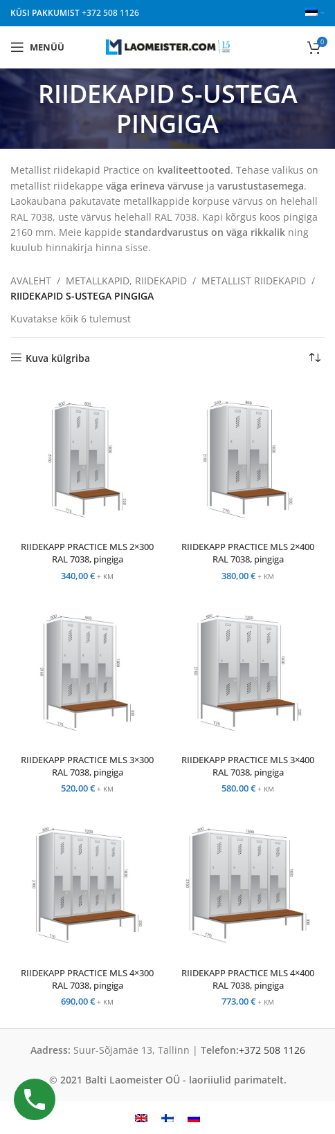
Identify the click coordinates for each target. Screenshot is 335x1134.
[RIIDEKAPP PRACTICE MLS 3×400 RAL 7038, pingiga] (248, 672)
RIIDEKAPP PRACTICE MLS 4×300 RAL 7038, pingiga (87, 979)
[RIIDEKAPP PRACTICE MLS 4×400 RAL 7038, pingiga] (248, 885)
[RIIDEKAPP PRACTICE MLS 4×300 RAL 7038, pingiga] (87, 885)
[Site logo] (168, 46)
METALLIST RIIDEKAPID (253, 280)
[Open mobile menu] (37, 47)
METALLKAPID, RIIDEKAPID (126, 280)
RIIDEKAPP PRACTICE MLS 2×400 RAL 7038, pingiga (247, 553)
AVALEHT (30, 280)
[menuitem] (141, 1117)
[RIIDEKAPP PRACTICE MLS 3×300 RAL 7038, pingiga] (87, 672)
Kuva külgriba (58, 358)
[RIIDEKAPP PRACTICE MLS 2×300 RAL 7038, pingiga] (87, 459)
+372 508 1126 (110, 13)
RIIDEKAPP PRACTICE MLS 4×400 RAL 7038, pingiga (247, 979)
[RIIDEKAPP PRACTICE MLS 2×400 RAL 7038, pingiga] (248, 459)
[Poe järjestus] (314, 358)
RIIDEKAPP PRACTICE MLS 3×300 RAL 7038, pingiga (87, 766)
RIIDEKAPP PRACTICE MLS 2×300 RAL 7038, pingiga (87, 553)
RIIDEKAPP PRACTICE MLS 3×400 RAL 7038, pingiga (247, 766)
